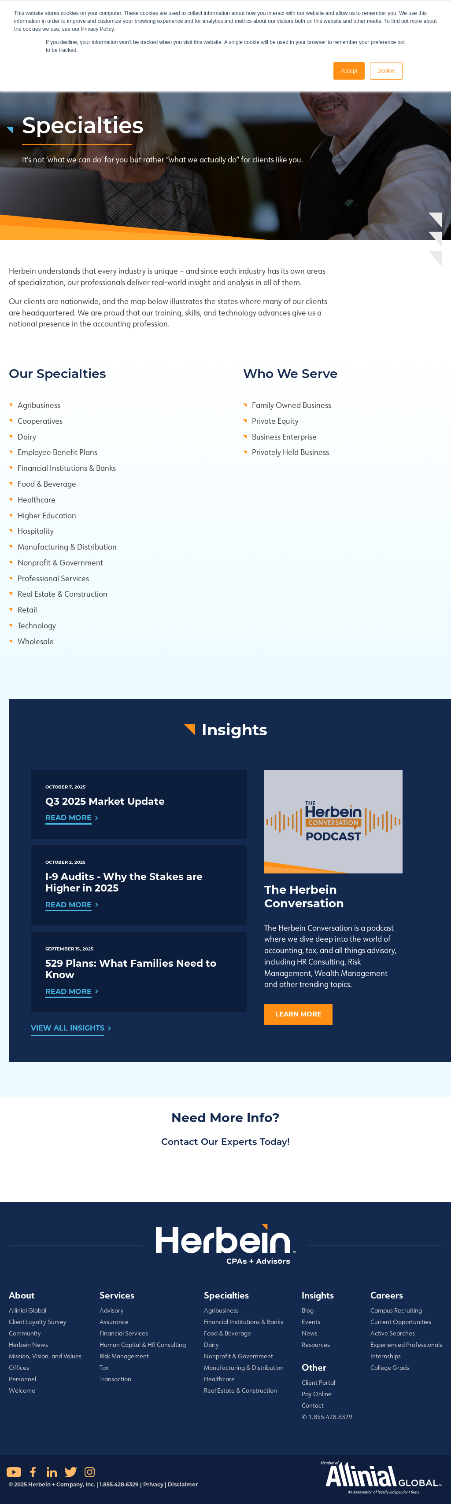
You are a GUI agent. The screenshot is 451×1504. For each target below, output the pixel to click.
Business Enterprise (284, 436)
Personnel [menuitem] (22, 1379)
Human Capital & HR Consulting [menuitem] (143, 1345)
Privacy (153, 1484)
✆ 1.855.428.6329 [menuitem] (327, 1417)
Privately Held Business (290, 452)
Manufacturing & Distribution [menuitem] (244, 1368)
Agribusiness (39, 405)
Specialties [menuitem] (226, 1295)
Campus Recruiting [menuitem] (396, 1310)
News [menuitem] (310, 1333)
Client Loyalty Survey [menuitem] (38, 1322)
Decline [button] (386, 71)
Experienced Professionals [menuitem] (406, 1345)
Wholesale (36, 641)
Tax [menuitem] (104, 1368)
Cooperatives (40, 421)
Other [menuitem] (314, 1367)
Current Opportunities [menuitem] (400, 1322)
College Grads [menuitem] (389, 1368)
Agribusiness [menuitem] (221, 1310)
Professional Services (53, 578)
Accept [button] (349, 71)
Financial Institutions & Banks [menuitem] (243, 1322)
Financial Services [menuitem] (124, 1333)
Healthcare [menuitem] (219, 1379)
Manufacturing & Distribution (67, 546)
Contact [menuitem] (313, 1405)
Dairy (27, 436)
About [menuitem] (21, 1295)
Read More (68, 818)
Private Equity (275, 421)
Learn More (298, 1014)
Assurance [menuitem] (114, 1322)
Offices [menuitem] (19, 1368)
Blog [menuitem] (308, 1310)
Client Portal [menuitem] (318, 1383)
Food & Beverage (47, 483)
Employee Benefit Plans (57, 452)
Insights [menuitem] (318, 1295)
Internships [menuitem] (385, 1356)
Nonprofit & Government (60, 562)
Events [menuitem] (311, 1322)
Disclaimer (183, 1484)
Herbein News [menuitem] (28, 1345)
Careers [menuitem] (386, 1295)
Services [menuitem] (117, 1295)
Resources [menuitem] (316, 1345)
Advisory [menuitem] (112, 1310)
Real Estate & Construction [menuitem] (240, 1390)
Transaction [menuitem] (115, 1379)
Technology (37, 625)
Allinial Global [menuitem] (27, 1310)
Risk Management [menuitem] (124, 1356)
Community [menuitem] (25, 1333)
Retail (27, 609)
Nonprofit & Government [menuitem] (238, 1356)
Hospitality (36, 531)
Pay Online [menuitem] (317, 1394)
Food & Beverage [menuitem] (227, 1333)
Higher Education (47, 515)
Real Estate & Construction (62, 593)
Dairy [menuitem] (211, 1345)
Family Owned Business (291, 405)
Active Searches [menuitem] (392, 1333)
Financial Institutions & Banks (67, 468)
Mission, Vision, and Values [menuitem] (45, 1356)
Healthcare (36, 499)
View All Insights (67, 1028)
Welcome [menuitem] (22, 1390)
